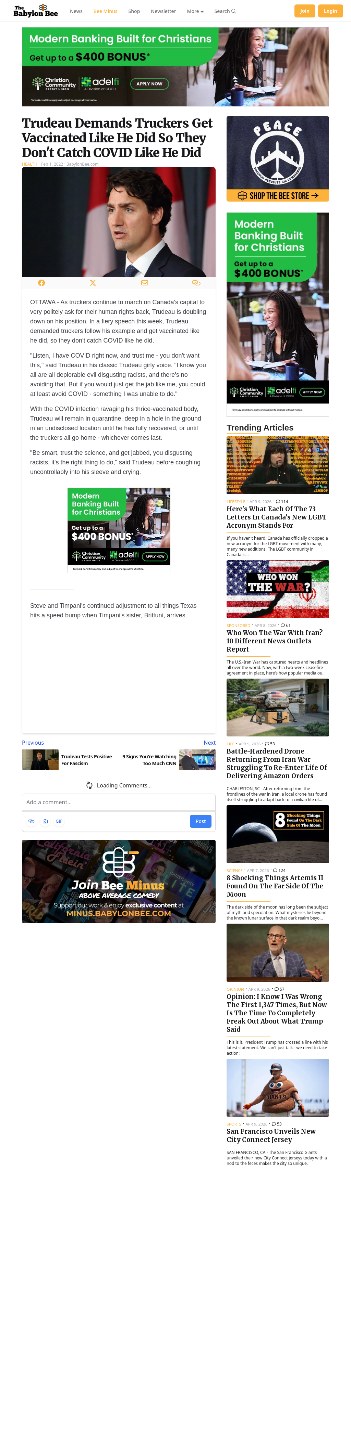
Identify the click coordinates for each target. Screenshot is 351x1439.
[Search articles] (225, 11)
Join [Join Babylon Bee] (305, 11)
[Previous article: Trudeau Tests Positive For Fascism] (69, 742)
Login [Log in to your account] (330, 11)
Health (29, 164)
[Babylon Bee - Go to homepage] (35, 11)
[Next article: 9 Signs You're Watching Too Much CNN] (169, 742)
